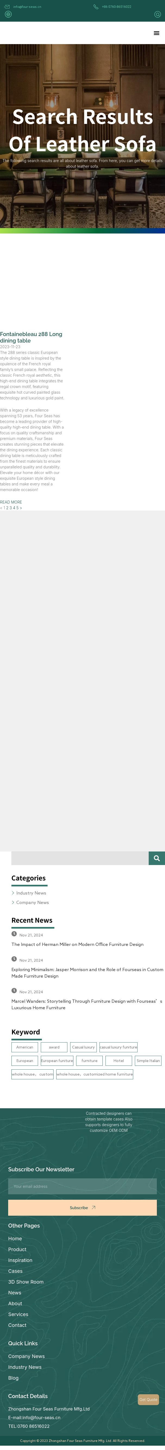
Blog (13, 1378)
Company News (26, 1356)
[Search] (157, 858)
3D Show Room (25, 1282)
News (14, 1293)
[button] (156, 32)
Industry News (25, 1367)
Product (17, 1249)
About (15, 1303)
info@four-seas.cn (27, 6)
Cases (15, 1271)
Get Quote (148, 1399)
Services (18, 1314)
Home (15, 1238)
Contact (17, 1325)
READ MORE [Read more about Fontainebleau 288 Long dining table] (11, 502)
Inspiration (20, 1260)
